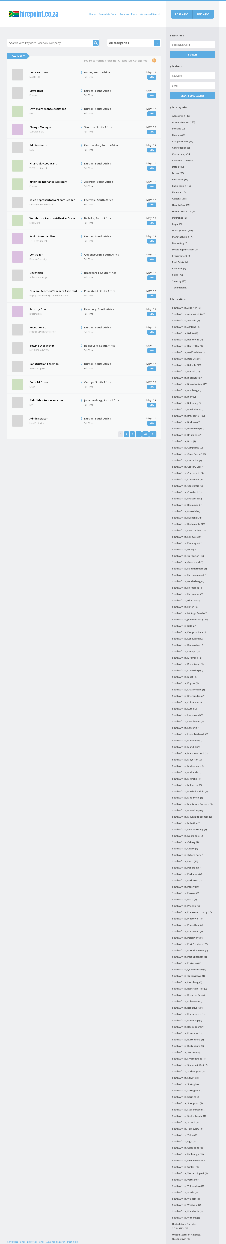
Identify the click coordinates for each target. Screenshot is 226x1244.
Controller (36, 254)
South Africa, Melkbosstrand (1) (189, 753)
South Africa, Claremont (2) (187, 479)
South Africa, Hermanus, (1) (187, 594)
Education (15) (180, 179)
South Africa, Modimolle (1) (187, 797)
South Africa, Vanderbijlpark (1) (190, 1173)
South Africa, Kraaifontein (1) (188, 689)
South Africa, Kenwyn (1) (186, 651)
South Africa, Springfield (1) (187, 1090)
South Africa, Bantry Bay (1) (187, 346)
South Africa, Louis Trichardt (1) (190, 734)
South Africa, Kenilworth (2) (187, 638)
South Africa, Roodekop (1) (187, 1020)
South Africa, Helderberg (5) (188, 581)
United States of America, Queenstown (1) (186, 1236)
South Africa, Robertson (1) (187, 1001)
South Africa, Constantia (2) (187, 485)
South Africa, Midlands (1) (186, 772)
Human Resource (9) (183, 211)
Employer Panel (129, 14)
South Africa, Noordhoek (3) (187, 835)
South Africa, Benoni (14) (186, 371)
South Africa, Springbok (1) (187, 1084)
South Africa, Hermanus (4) (187, 587)
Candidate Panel (108, 14)
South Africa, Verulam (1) (186, 1179)
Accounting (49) (181, 115)
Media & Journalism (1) (185, 249)
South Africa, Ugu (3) (183, 1141)
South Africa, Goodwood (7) (187, 562)
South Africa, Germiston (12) (188, 555)
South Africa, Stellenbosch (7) (188, 1109)
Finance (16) (179, 192)
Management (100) (182, 230)
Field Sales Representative (46, 400)
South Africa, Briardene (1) (187, 434)
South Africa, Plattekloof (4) (187, 925)
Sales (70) (177, 274)
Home (92, 14)
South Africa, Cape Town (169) (189, 454)
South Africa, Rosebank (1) (186, 1033)
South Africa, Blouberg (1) (186, 390)
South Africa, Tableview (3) (187, 1128)
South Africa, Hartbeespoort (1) (189, 575)
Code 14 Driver (38, 72)
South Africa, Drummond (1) (187, 505)
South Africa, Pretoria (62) (186, 963)
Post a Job (72, 1241)
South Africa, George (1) (185, 549)
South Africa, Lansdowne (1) (188, 721)
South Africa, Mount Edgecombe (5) (192, 816)
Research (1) (179, 268)
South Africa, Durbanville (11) (188, 524)
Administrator (38, 145)
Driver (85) (178, 173)
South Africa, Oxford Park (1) (188, 855)
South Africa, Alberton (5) (186, 307)
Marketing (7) (179, 243)
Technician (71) (180, 287)
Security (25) (179, 281)
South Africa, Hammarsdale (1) (189, 568)
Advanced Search (150, 14)
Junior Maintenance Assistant (48, 181)
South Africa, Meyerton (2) (187, 759)
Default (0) (178, 166)
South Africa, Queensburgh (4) (189, 969)
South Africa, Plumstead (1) (187, 931)
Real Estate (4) (180, 262)
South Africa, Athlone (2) (186, 326)
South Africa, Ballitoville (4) (187, 339)
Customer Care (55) (182, 160)
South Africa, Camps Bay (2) (187, 447)
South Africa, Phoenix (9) (186, 905)
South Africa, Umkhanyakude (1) (190, 1160)
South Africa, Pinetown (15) (187, 918)
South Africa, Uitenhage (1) (187, 1147)
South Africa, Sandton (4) (186, 1052)
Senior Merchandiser (42, 236)
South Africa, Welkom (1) (186, 1198)
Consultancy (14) (181, 154)
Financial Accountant (43, 163)
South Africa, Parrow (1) (185, 893)
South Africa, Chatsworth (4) (188, 473)
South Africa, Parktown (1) (186, 880)
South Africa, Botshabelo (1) (187, 409)
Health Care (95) (181, 205)
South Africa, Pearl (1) (184, 899)
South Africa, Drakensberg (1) (188, 498)
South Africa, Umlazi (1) (185, 1166)
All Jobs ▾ (18, 55)
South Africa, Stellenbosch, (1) (189, 1116)
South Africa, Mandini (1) (186, 746)
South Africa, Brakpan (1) (186, 422)
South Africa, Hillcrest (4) (186, 600)
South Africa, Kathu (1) (184, 625)
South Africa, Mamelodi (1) (187, 740)
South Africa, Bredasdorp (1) (188, 428)
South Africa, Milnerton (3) (187, 785)
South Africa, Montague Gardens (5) (192, 804)
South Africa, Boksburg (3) (186, 403)
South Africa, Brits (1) (184, 441)
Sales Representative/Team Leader (52, 200)
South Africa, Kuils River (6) (187, 702)
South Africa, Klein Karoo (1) (188, 664)
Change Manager (40, 127)
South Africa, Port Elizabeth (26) (190, 944)
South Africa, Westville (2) (186, 1205)
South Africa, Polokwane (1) (187, 937)
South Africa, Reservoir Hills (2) (189, 988)
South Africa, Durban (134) (186, 517)
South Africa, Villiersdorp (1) (188, 1186)
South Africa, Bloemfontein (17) (189, 384)
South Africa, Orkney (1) (185, 842)
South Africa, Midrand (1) (186, 778)
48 (145, 434)
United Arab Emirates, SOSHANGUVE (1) (184, 1226)
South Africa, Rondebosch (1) (188, 1014)
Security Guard (38, 309)
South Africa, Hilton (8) (185, 606)
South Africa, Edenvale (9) (186, 536)
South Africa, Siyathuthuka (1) (189, 1058)
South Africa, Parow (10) (185, 886)
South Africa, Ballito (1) (185, 333)
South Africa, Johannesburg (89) (190, 619)
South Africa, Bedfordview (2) (188, 352)
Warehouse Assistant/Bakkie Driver (52, 218)
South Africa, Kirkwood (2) (186, 657)
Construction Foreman (44, 364)
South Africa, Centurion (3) (187, 460)
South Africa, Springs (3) (185, 1096)
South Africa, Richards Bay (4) (188, 995)
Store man (36, 90)
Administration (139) (183, 122)
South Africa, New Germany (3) (189, 829)
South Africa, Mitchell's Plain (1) (190, 791)
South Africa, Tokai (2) (184, 1135)
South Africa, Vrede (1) (185, 1192)
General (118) (179, 198)
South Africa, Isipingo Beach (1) (189, 613)
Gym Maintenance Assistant (47, 109)
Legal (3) (177, 224)
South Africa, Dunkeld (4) (186, 511)
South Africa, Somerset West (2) (189, 1065)
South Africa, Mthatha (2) (186, 823)
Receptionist (37, 327)
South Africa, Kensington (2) (187, 645)
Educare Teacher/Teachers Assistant (53, 291)
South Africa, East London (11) (189, 530)
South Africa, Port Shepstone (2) (190, 950)
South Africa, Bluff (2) (184, 396)
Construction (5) (181, 147)
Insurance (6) (179, 217)
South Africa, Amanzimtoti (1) (188, 314)
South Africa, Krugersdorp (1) (188, 696)
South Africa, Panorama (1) (187, 867)
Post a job (181, 14)
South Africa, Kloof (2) (184, 676)
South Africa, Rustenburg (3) (188, 1046)
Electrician (36, 272)
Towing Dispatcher (41, 345)
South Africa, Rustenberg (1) (188, 1039)
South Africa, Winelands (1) (187, 1211)
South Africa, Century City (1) (188, 466)
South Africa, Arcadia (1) (186, 320)
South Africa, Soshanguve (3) (188, 1071)
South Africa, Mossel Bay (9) (187, 810)
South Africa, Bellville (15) (186, 365)
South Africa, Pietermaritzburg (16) (192, 912)
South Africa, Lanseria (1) (186, 727)
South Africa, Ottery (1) (185, 848)
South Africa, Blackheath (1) (187, 377)
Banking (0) (178, 128)
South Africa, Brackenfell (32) (188, 415)
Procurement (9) (181, 256)
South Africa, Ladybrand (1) (187, 715)
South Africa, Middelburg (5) (188, 766)
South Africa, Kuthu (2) (184, 708)
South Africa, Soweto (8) (185, 1077)
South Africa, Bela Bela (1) (186, 358)
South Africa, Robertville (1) (187, 1007)
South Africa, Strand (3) (185, 1122)
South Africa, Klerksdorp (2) (187, 670)
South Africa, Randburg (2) (187, 982)
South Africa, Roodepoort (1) (188, 1026)
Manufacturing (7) (182, 236)
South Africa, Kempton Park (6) (189, 632)
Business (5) (178, 135)
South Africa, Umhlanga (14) (188, 1154)
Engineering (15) (181, 185)
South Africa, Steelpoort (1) (187, 1103)
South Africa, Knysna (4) (185, 683)
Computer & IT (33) (182, 141)
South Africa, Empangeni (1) (187, 543)
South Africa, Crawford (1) (186, 492)
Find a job (203, 14)
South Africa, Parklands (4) (187, 874)
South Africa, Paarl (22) (185, 861)
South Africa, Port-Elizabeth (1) (189, 956)
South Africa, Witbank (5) (186, 1217)
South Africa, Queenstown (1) (188, 975)
